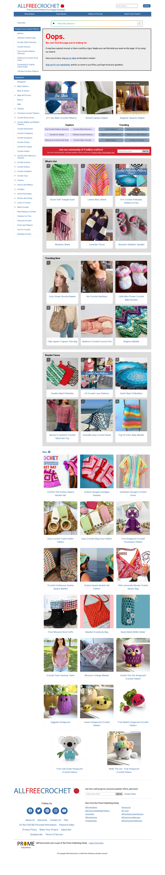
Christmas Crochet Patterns (28, 113)
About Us (30, 820)
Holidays (20, 189)
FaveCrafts (89, 814)
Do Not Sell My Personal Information (37, 824)
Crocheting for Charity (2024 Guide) (26, 66)
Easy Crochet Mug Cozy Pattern (96, 538)
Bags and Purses (24, 95)
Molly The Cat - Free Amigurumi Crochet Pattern (124, 770)
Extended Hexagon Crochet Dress (133, 494)
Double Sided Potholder (62, 393)
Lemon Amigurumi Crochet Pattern (97, 724)
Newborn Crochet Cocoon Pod (96, 341)
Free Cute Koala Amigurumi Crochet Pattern (69, 770)
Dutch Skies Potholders (131, 393)
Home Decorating (24, 194)
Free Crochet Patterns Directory (26, 52)
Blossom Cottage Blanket (97, 675)
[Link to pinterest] (47, 810)
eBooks (20, 33)
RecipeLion (126, 807)
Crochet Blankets (111, 129)
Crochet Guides (23, 151)
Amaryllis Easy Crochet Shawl (97, 435)
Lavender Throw (97, 244)
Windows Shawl (62, 244)
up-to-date (71, 58)
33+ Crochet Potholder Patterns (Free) (131, 201)
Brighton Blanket (131, 341)
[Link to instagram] (55, 810)
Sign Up (145, 151)
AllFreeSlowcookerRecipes (132, 814)
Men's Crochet (23, 207)
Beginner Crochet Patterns (111, 135)
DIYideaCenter (91, 821)
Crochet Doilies (23, 142)
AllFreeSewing (91, 817)
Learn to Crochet (23, 203)
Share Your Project (48, 829)
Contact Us (55, 820)
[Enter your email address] (100, 794)
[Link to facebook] (30, 810)
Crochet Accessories (25, 118)
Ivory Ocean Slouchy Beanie (62, 296)
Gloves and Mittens (25, 185)
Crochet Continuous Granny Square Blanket (60, 587)
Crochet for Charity (24, 147)
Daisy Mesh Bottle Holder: (133, 632)
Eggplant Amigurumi (60, 722)
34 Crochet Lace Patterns (96, 393)
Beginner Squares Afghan (132, 118)
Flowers (20, 180)
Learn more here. (96, 843)
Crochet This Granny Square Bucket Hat (60, 494)
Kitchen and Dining (24, 198)
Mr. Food (125, 811)
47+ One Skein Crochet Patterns (61, 118)
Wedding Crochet (24, 234)
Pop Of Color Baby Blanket (131, 435)
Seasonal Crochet (24, 221)
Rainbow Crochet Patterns (137, 135)
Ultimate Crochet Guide (26, 38)
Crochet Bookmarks (25, 129)
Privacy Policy (96, 153)
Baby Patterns (23, 86)
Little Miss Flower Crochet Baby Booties (131, 298)
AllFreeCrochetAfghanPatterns (97, 811)
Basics (20, 100)
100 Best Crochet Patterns (28, 71)
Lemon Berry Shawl (97, 199)
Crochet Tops (22, 176)
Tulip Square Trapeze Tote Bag (62, 341)
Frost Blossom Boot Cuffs (60, 632)
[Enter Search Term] (127, 6)
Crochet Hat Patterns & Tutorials (26, 157)
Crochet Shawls (23, 167)
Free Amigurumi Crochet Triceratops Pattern (133, 540)
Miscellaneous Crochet (26, 212)
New (46, 452)
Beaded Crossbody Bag (96, 632)
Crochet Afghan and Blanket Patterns (28, 123)
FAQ (66, 820)
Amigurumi (21, 82)
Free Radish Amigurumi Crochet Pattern (133, 724)
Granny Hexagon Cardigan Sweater (96, 494)
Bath (19, 104)
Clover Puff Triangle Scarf (62, 199)
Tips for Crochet (23, 229)
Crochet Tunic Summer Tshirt (60, 675)
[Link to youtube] (64, 810)
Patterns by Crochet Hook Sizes (27, 59)
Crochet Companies (25, 133)
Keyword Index (66, 824)
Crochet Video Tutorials (82, 140)
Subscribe (21, 23)
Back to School (23, 91)
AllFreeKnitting (91, 807)
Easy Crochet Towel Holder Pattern (60, 540)
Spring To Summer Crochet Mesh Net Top (62, 437)
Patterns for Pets (24, 216)
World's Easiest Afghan (97, 118)
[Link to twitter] (38, 810)
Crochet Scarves (23, 47)
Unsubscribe (36, 834)
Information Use (108, 153)
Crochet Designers (24, 138)
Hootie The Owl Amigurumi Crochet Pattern (133, 677)
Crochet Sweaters (24, 171)
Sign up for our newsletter (58, 65)
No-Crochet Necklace (97, 296)
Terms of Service (54, 834)
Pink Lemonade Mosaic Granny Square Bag (133, 587)
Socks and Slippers (25, 225)
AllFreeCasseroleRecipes (132, 821)
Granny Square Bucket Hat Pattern (96, 587)
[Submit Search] (147, 5)
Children (20, 109)
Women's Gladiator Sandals (131, 244)
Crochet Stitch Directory (26, 42)
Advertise (42, 820)
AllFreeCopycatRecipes (131, 817)
